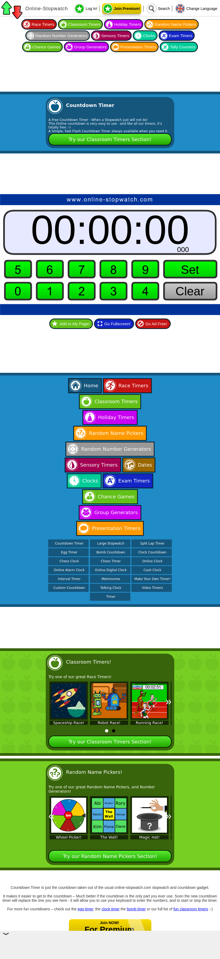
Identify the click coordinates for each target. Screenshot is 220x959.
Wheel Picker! (69, 837)
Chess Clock (69, 561)
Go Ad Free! (156, 323)
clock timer (111, 909)
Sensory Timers (115, 35)
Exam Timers (181, 35)
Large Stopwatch (110, 543)
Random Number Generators (62, 35)
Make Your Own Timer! (152, 579)
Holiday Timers (127, 24)
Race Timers (43, 24)
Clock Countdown (152, 552)
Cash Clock (152, 570)
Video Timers (152, 588)
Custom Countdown (69, 588)
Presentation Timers (138, 47)
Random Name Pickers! (94, 772)
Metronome (111, 579)
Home (91, 385)
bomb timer (136, 909)
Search (164, 8)
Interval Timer (69, 579)
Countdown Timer (69, 543)
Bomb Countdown (110, 552)
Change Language (201, 8)
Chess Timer (111, 561)
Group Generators (90, 47)
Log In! (91, 8)
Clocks (149, 35)
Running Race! (149, 723)
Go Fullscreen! (117, 323)
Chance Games (46, 47)
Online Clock (152, 561)
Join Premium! (127, 8)
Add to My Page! (74, 323)
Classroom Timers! (88, 662)
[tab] (106, 730)
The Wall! (109, 837)
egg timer (85, 909)
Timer (110, 597)
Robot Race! (109, 723)
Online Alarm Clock (69, 570)
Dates (145, 465)
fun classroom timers (190, 909)
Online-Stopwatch (46, 8)
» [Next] (169, 701)
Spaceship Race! (68, 723)
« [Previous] (51, 701)
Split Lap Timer (152, 543)
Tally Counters (182, 47)
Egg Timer (69, 552)
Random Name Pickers (175, 24)
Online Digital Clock (111, 570)
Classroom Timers (84, 24)
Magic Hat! (149, 837)
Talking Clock (110, 588)
